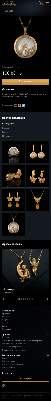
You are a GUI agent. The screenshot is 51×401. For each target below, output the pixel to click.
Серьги (5, 132)
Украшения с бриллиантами (13, 350)
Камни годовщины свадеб (13, 365)
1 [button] (19, 299)
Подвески (9, 11)
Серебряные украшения (12, 347)
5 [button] (27, 299)
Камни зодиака (8, 361)
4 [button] (25, 299)
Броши (5, 326)
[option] (25, 272)
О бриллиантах (8, 368)
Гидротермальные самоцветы (14, 344)
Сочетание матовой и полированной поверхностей (23, 341)
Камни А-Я (6, 358)
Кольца (5, 128)
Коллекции (6, 329)
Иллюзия (6, 337)
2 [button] (21, 299)
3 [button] (23, 299)
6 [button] (30, 299)
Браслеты (6, 314)
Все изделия (8, 124)
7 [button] (32, 299)
